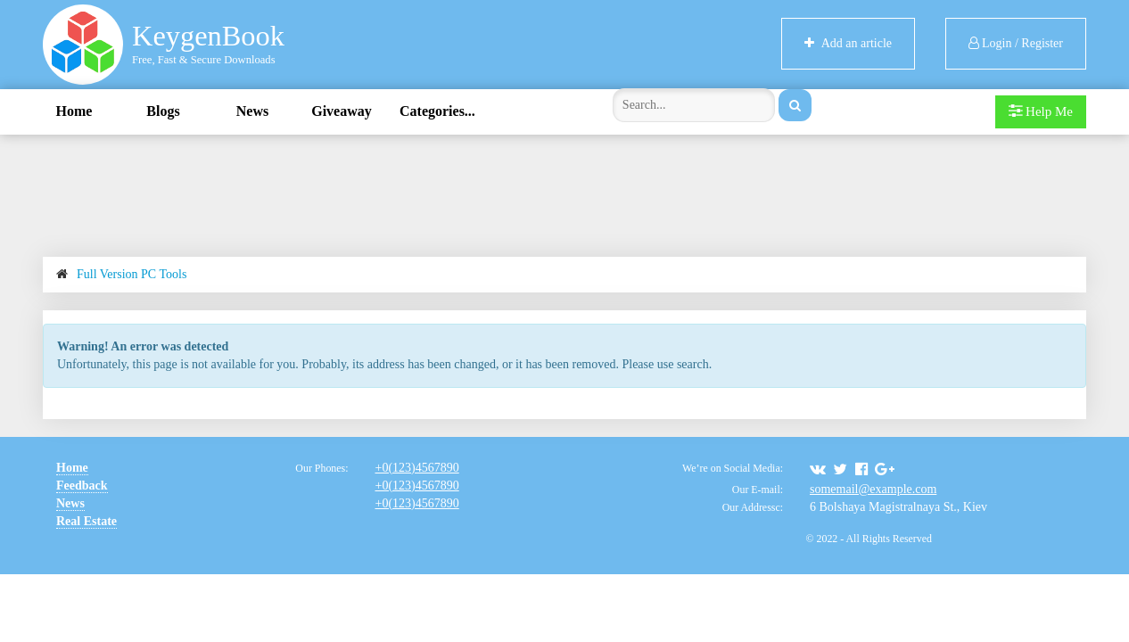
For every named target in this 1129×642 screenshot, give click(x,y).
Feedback (82, 485)
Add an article (848, 43)
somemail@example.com (873, 489)
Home (74, 111)
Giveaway (341, 111)
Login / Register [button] (1016, 43)
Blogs (162, 111)
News (252, 111)
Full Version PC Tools (131, 274)
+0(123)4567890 (416, 467)
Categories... (437, 111)
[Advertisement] (564, 192)
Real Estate (86, 521)
